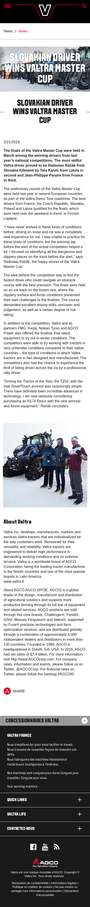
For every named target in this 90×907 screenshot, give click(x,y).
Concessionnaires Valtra (32, 721)
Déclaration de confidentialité (30, 883)
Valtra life (45, 814)
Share (14, 691)
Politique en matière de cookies (32, 887)
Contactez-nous (45, 828)
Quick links (45, 800)
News (8, 31)
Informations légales (64, 883)
